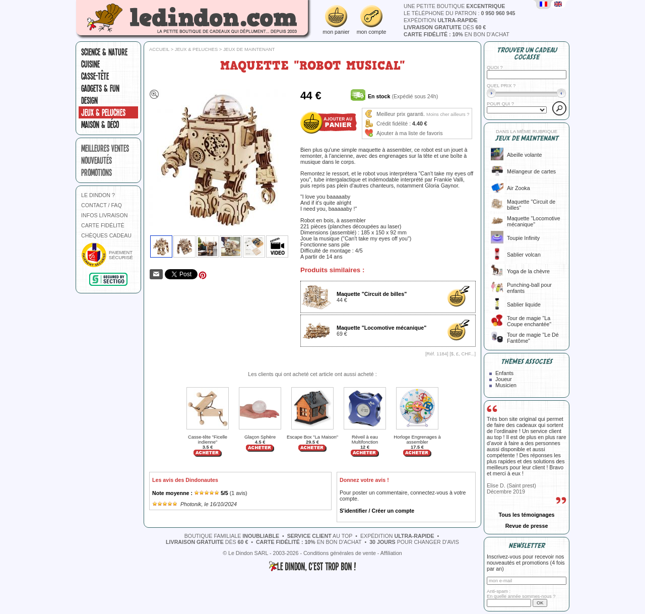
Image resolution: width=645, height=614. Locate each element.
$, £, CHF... (463, 353)
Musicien (506, 385)
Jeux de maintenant (249, 49)
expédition (441, 20)
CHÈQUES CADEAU (106, 235)
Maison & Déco (100, 124)
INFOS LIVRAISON (104, 215)
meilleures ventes (105, 148)
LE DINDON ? (98, 195)
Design (89, 100)
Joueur (503, 379)
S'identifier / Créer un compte (377, 511)
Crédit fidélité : (393, 123)
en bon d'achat (456, 34)
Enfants (504, 373)
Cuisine (90, 64)
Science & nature (104, 52)
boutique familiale (231, 536)
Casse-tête (95, 76)
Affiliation (391, 553)
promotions (96, 172)
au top (320, 536)
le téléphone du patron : (459, 13)
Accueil (159, 49)
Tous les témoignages (526, 515)
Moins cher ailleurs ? (448, 114)
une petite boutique (454, 6)
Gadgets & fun (100, 88)
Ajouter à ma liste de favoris (409, 133)
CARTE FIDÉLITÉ (102, 225)
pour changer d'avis (414, 542)
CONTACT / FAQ (101, 205)
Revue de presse (526, 526)
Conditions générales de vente (339, 553)
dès (445, 27)
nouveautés (96, 160)
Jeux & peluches (103, 112)
